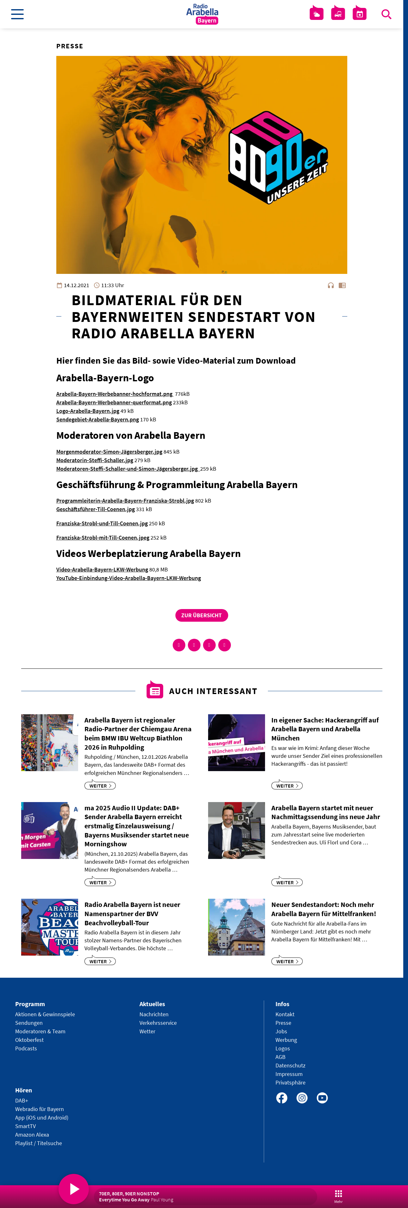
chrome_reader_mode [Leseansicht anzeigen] (342, 285)
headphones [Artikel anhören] (331, 285)
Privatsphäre (290, 1082)
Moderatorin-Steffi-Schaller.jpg (94, 460)
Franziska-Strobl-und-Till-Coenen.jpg (102, 523)
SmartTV (25, 1126)
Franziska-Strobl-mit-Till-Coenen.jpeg (102, 537)
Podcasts (26, 1048)
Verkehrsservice (158, 1022)
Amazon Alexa (32, 1134)
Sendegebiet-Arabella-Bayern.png (97, 419)
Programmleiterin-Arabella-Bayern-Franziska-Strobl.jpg (125, 500)
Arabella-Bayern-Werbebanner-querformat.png (114, 402)
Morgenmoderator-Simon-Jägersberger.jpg (109, 451)
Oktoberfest (29, 1039)
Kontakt (284, 1014)
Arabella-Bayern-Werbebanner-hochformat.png (115, 393)
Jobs (281, 1031)
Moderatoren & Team (40, 1031)
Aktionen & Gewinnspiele (45, 1014)
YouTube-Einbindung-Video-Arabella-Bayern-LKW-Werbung (128, 578)
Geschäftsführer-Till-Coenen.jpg (95, 509)
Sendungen (29, 1022)
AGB (280, 1056)
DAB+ (21, 1100)
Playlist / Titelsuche (38, 1143)
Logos (282, 1048)
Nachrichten (154, 1014)
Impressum (289, 1074)
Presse (283, 1022)
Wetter (147, 1031)
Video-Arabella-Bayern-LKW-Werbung (102, 569)
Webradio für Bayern (39, 1109)
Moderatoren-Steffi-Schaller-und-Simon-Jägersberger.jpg (128, 468)
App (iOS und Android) (41, 1117)
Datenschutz (290, 1065)
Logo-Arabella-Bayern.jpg (87, 410)
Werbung (286, 1039)
